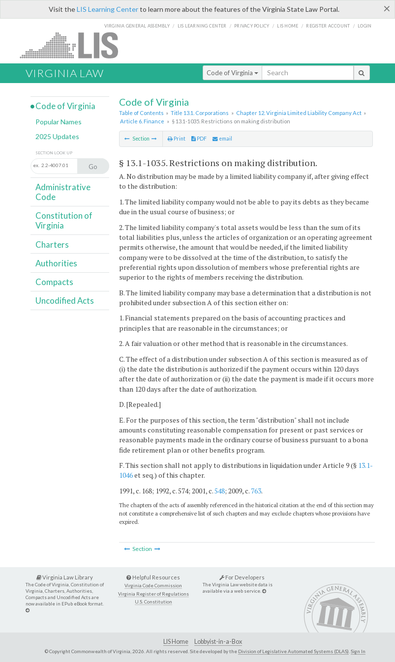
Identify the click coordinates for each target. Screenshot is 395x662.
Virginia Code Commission (153, 585)
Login (364, 26)
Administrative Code (63, 192)
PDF (199, 139)
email (222, 139)
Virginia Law (65, 73)
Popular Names (58, 121)
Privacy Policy (252, 26)
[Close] (387, 8)
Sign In (358, 651)
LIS (74, 44)
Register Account (328, 26)
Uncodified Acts (64, 300)
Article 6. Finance (142, 121)
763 (256, 490)
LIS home (287, 26)
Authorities (56, 263)
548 (219, 490)
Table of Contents (141, 113)
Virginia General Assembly (137, 26)
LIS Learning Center (107, 9)
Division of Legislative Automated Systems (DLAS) (293, 651)
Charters (52, 244)
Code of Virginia (232, 73)
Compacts (54, 282)
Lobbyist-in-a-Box (218, 641)
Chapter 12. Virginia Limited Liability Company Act (299, 113)
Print (176, 139)
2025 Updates (57, 136)
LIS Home (175, 641)
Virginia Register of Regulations (153, 594)
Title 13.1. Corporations (200, 113)
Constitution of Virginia (63, 220)
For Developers (242, 577)
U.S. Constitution (153, 601)
